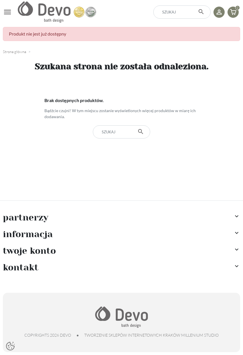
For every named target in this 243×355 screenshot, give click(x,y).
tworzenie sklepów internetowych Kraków (132, 335)
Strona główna (14, 51)
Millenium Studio (200, 335)
